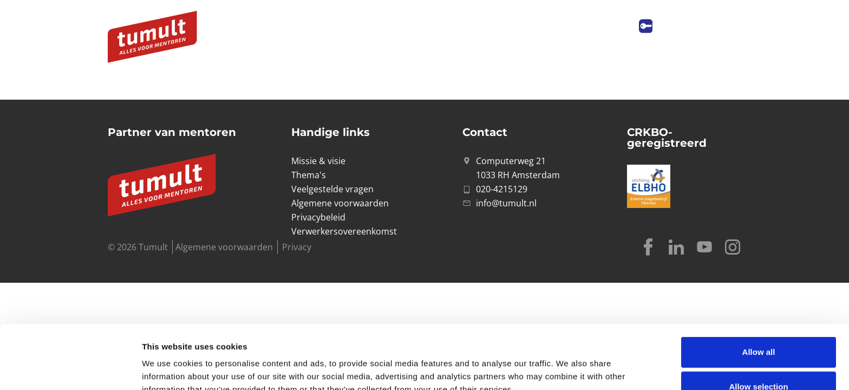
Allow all (758, 292)
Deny (759, 361)
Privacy (296, 247)
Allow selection (758, 327)
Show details (568, 364)
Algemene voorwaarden (224, 247)
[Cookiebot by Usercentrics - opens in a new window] (70, 369)
